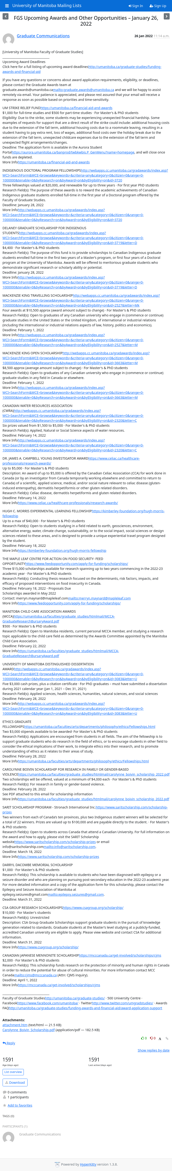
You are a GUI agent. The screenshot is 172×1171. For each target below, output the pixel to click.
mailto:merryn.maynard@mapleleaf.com (99, 598)
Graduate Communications (43, 36)
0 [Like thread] (144, 1038)
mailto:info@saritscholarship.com (69, 846)
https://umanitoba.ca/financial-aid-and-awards (76, 108)
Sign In (136, 6)
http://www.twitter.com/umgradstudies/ (122, 1003)
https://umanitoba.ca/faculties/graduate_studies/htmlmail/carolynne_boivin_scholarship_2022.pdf (94, 774)
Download (15, 1082)
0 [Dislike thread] (153, 1038)
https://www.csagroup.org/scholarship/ (93, 907)
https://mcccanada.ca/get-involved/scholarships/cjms (120, 955)
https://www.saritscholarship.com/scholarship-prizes (55, 842)
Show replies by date (153, 1050)
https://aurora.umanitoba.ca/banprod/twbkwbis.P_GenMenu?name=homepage (73, 152)
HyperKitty (88, 1164)
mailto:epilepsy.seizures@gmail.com (76, 894)
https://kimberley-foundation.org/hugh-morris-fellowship (62, 550)
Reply (9, 1043)
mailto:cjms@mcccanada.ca (35, 975)
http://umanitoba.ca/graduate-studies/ (75, 998)
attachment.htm (15, 1025)
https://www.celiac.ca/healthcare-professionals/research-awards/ (68, 503)
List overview (13, 1072)
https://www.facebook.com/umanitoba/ (47, 1003)
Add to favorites (17, 1105)
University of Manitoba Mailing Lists (46, 5)
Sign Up (158, 6)
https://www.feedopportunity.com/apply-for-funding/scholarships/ (76, 563)
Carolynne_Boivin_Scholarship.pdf (29, 1030)
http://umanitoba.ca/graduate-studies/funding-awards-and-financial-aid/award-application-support (85, 1008)
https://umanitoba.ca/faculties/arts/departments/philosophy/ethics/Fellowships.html (89, 726)
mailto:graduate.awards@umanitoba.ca (83, 89)
